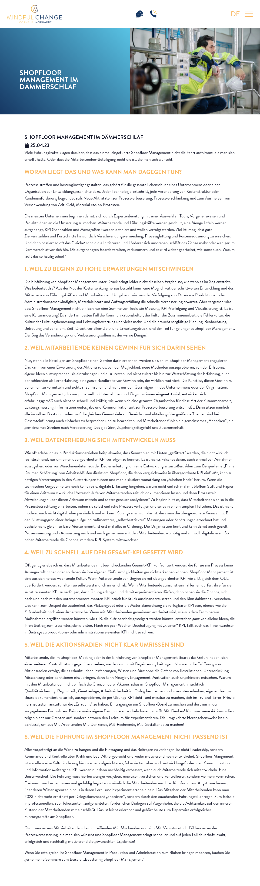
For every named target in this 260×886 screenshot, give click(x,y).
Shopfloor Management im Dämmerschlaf (83, 137)
